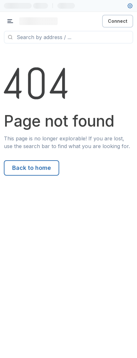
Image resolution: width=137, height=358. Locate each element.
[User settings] (130, 6)
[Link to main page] (38, 21)
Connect (117, 21)
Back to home (31, 167)
